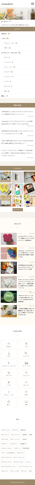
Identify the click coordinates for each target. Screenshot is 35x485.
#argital (24, 439)
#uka (30, 471)
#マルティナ (5, 471)
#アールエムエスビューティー (9, 466)
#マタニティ (5, 443)
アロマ (7, 57)
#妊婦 (30, 434)
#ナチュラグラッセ (6, 457)
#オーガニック (5, 434)
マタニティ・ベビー (11, 43)
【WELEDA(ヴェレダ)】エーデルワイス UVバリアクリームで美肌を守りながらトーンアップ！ (17, 113)
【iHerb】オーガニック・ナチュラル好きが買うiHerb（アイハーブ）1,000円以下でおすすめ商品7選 (25, 298)
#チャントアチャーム (19, 457)
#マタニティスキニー (7, 448)
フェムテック (9, 77)
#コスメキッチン (6, 430)
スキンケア (8, 72)
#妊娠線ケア (23, 443)
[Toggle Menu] (32, 4)
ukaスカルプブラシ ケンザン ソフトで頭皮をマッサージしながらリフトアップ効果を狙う (26, 238)
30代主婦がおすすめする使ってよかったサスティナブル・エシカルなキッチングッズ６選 (17, 132)
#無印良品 (22, 430)
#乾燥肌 (25, 434)
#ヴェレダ (15, 430)
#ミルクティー (14, 443)
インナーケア (9, 62)
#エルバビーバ (20, 452)
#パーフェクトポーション (25, 466)
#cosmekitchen (11, 452)
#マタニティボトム (18, 462)
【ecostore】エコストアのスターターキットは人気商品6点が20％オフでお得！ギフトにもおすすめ (16, 122)
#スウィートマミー (15, 439)
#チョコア (24, 471)
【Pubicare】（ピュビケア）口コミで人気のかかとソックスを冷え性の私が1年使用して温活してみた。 (26, 254)
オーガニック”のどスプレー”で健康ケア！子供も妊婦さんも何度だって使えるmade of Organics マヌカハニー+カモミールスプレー (17, 153)
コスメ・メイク (9, 67)
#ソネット (28, 462)
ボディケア (8, 86)
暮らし (4, 96)
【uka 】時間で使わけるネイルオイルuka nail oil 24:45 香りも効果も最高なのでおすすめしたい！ (17, 142)
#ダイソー (17, 448)
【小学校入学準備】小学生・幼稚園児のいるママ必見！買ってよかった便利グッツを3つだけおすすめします (26, 311)
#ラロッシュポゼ (14, 471)
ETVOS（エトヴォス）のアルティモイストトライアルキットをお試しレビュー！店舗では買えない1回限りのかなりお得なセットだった (26, 283)
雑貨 (7, 91)
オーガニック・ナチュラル (11, 53)
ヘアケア (7, 81)
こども (5, 38)
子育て (7, 48)
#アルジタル (5, 439)
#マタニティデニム (6, 462)
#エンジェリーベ (16, 434)
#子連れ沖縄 (26, 448)
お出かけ (5, 34)
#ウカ (3, 452)
